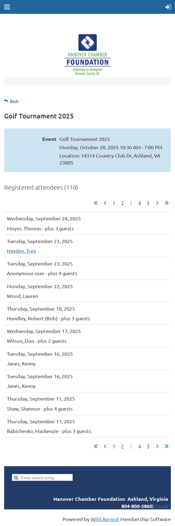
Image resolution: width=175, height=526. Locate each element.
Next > (157, 203)
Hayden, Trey (21, 251)
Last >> (166, 203)
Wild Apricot (105, 519)
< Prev (105, 203)
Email (161, 506)
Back (14, 101)
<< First (95, 203)
